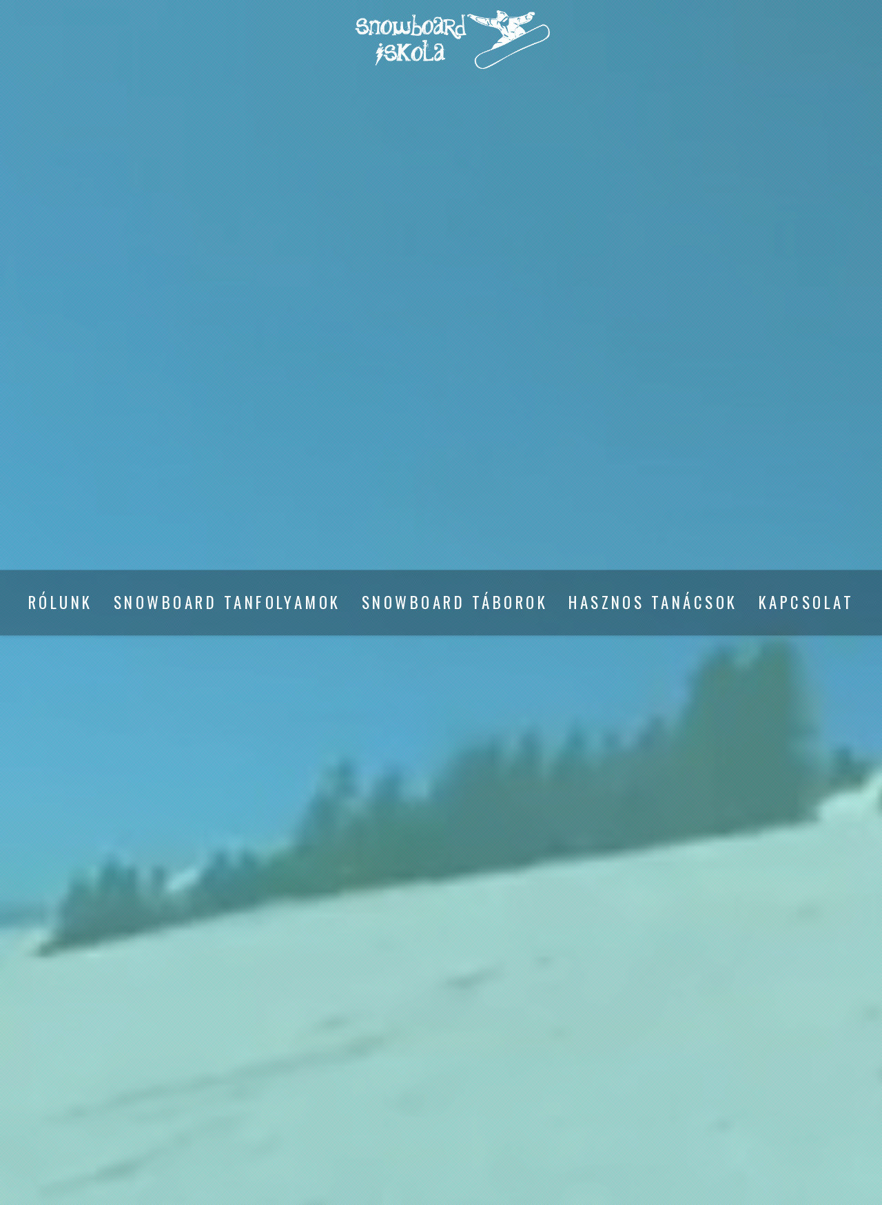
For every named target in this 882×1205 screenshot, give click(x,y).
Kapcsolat (806, 603)
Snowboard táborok (455, 603)
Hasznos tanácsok (653, 603)
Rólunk (60, 603)
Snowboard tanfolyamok (227, 603)
